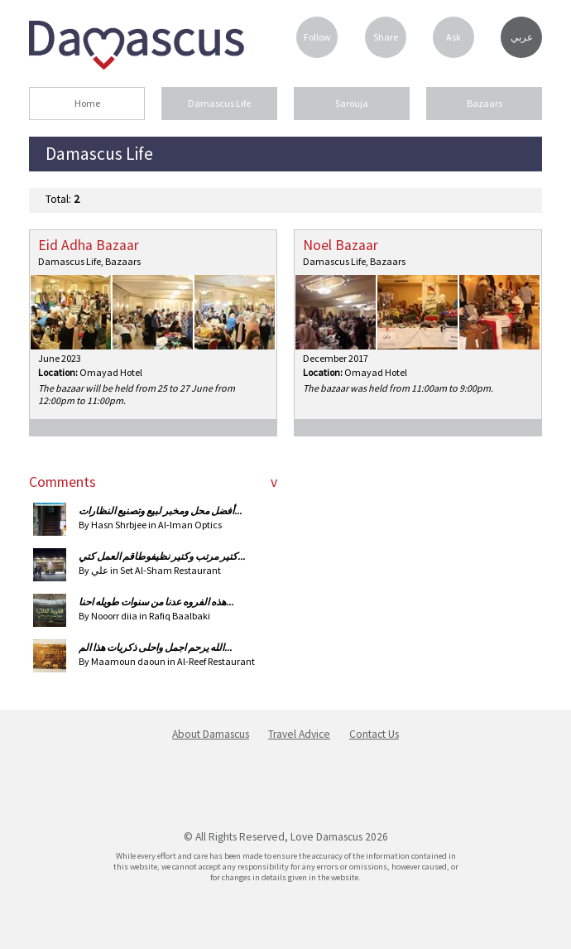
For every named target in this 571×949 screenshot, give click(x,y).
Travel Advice (299, 734)
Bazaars (484, 103)
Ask (453, 37)
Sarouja (351, 103)
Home (87, 103)
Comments (62, 482)
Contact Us (374, 734)
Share (385, 37)
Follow (317, 37)
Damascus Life (219, 103)
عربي (522, 37)
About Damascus (210, 734)
